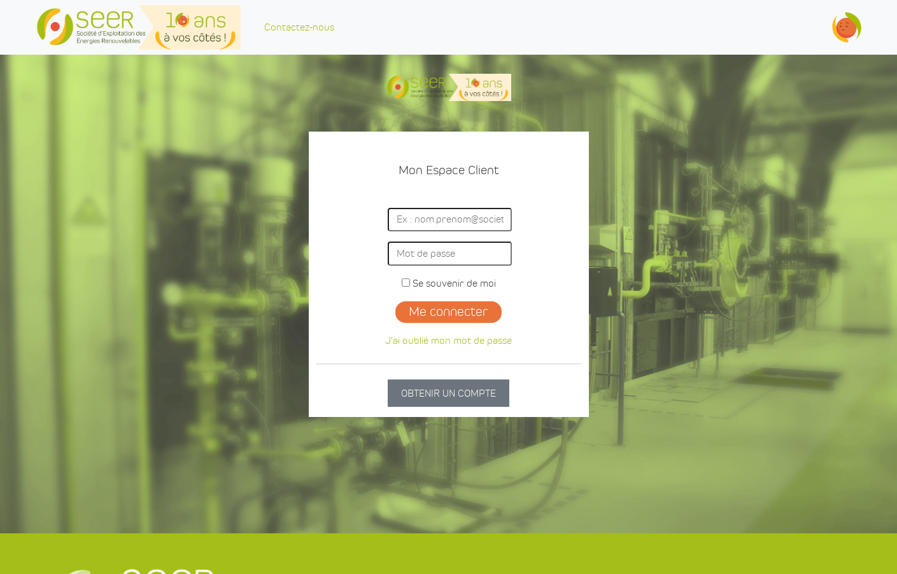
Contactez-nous (299, 27)
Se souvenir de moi (449, 283)
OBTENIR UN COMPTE (448, 393)
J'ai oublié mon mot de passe (448, 340)
